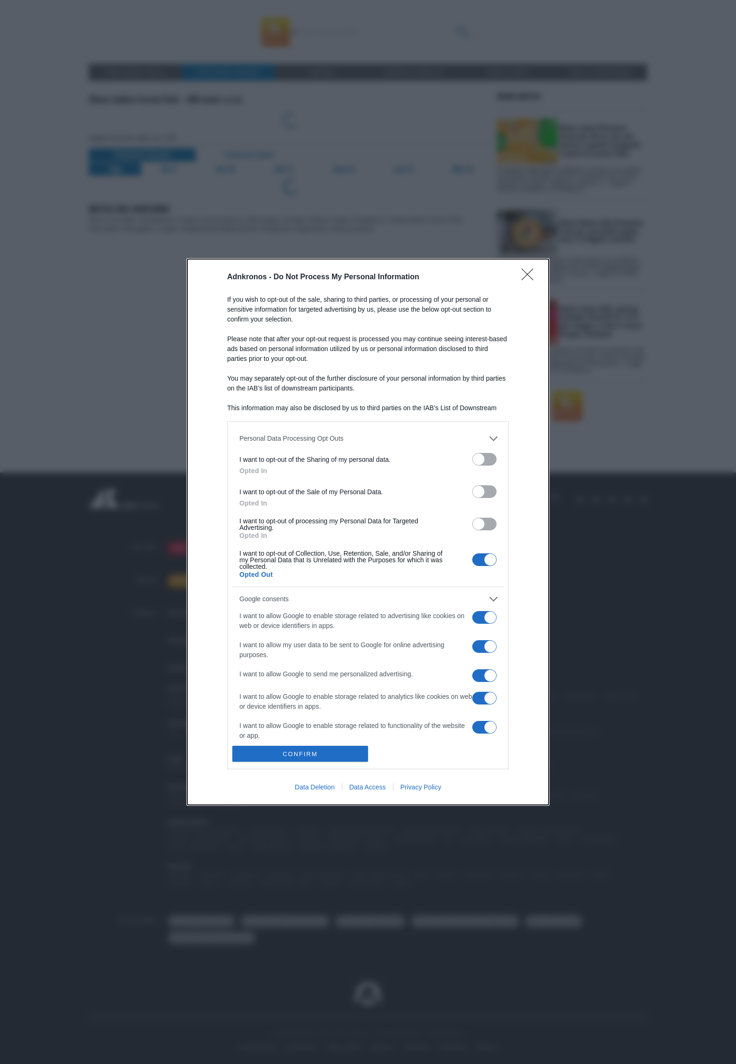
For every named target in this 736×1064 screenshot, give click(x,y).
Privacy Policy (420, 787)
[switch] (484, 459)
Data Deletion (315, 787)
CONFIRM (300, 754)
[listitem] (368, 439)
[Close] (530, 277)
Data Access (367, 787)
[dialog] (368, 532)
